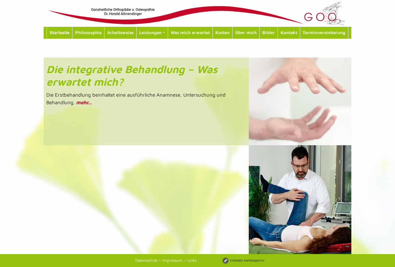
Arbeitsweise (120, 32)
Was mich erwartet (190, 32)
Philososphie (88, 32)
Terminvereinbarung (324, 32)
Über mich (246, 32)
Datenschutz (146, 260)
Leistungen (152, 32)
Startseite (59, 32)
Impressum (172, 260)
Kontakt (289, 32)
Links (192, 260)
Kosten (222, 32)
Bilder (268, 32)
